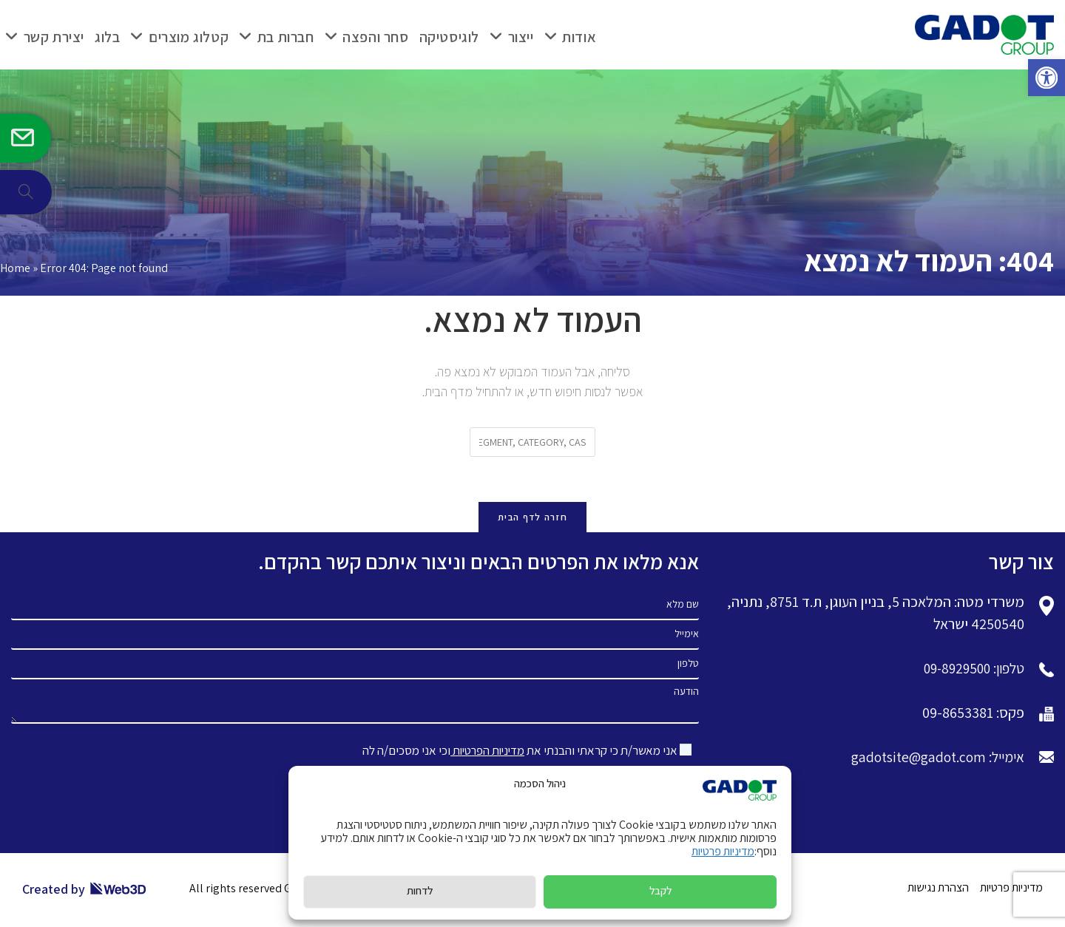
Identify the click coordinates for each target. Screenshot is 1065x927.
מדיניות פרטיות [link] (723, 851)
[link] (1046, 78)
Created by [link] (84, 891)
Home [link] (15, 268)
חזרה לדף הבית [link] (532, 518)
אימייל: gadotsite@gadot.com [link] (933, 759)
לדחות (420, 890)
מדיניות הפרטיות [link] (484, 752)
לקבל (660, 890)
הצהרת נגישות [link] (938, 889)
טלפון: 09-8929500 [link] (969, 670)
